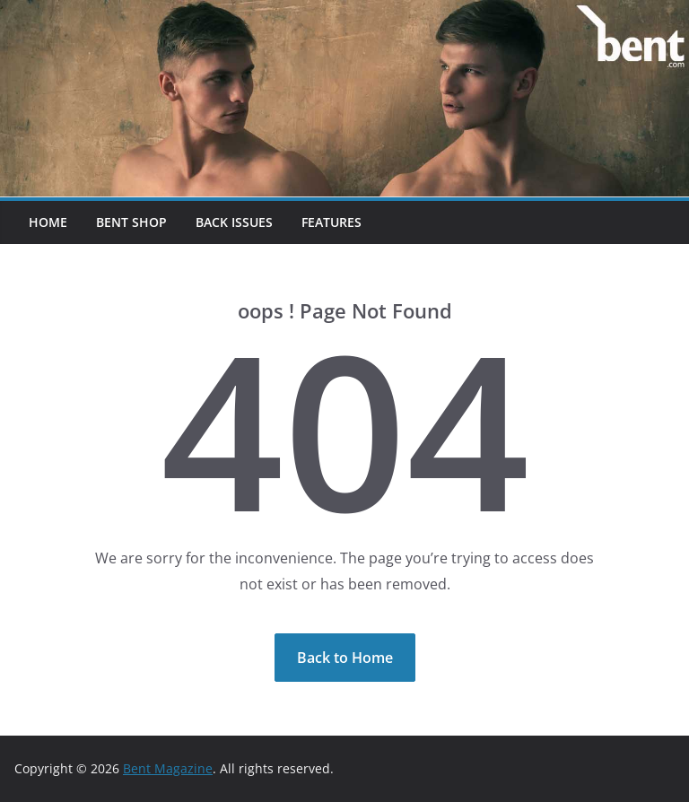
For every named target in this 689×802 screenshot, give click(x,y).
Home (48, 222)
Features (331, 222)
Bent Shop (131, 222)
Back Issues (234, 222)
